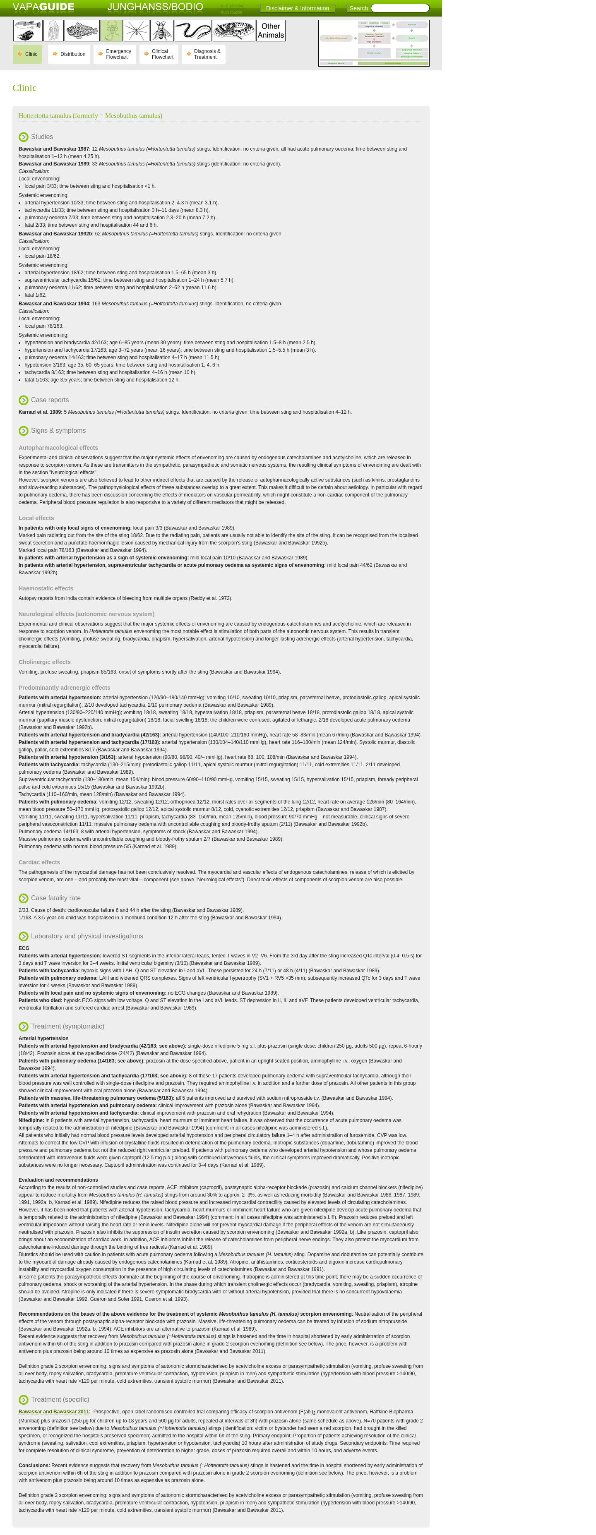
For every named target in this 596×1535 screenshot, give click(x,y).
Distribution (72, 54)
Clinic (31, 54)
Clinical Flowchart (162, 54)
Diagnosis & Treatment (207, 54)
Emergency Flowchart (118, 54)
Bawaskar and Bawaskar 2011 (54, 1412)
